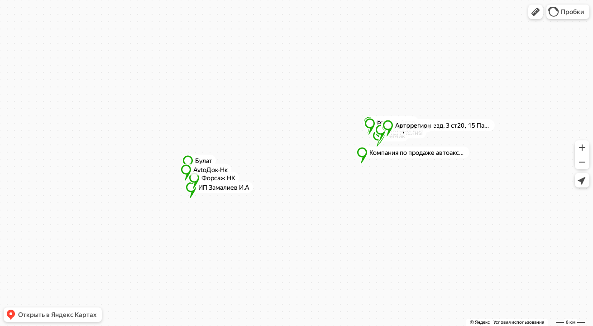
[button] (535, 12)
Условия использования (518, 322)
